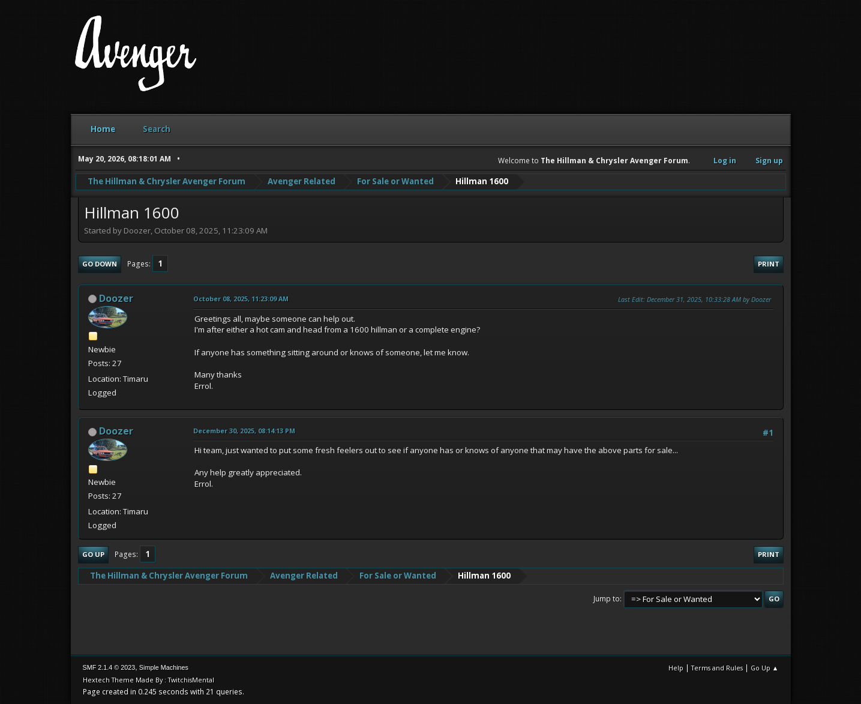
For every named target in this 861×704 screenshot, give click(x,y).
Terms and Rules (717, 667)
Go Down (99, 263)
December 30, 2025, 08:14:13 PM (244, 430)
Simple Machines (163, 667)
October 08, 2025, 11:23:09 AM (241, 298)
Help (675, 667)
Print (768, 263)
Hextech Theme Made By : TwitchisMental (148, 679)
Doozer (116, 298)
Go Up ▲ (765, 667)
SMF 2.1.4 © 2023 (109, 667)
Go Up (93, 554)
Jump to (606, 599)
